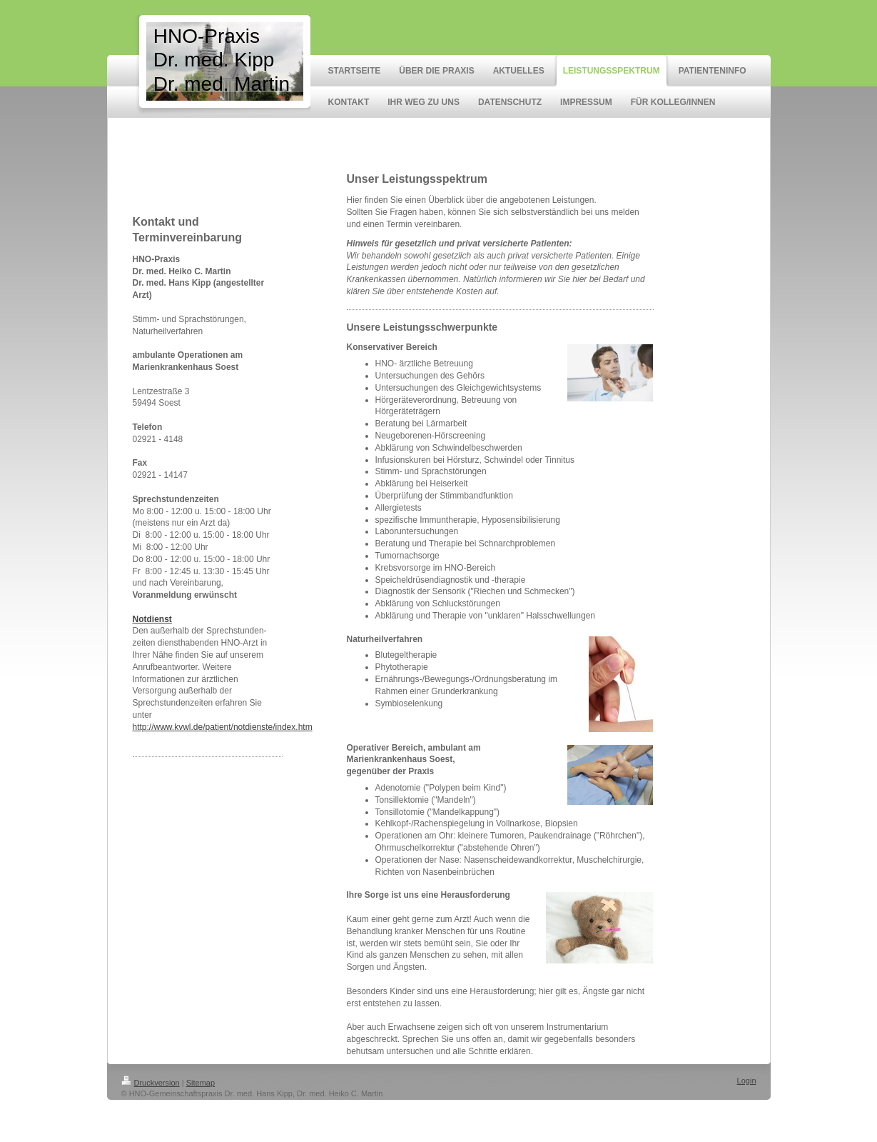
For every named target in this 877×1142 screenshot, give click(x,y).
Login (746, 1080)
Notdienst (152, 619)
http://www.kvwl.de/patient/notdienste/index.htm (223, 727)
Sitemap (200, 1082)
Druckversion (150, 1082)
